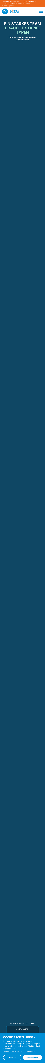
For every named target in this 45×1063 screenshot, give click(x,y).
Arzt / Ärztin (22, 1029)
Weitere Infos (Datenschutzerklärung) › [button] (19, 1052)
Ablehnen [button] (13, 1058)
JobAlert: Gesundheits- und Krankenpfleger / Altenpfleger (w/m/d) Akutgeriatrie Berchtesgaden (19, 3)
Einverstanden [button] (32, 1058)
